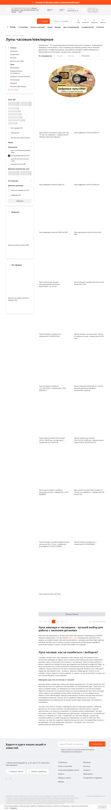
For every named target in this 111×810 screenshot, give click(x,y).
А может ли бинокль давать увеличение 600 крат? (57, 2)
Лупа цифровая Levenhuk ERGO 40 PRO (53, 232)
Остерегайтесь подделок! (92, 778)
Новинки (71, 56)
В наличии (86, 56)
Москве (34, 8)
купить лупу (73, 638)
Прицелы (13, 83)
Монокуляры (14, 68)
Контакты (86, 766)
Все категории (13, 90)
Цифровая (16, 195)
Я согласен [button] (102, 807)
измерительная (18, 164)
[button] (48, 10)
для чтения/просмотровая (20, 151)
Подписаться (97, 744)
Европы (13, 12)
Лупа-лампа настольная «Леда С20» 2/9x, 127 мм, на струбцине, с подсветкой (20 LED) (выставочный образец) (54, 135)
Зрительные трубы (17, 61)
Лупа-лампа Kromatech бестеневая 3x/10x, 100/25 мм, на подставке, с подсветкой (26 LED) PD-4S (52, 440)
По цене (60, 56)
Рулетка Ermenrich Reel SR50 (18, 245)
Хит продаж (17, 128)
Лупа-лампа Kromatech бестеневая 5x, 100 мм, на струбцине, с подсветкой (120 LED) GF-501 (89, 492)
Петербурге (15, 10)
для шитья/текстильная (20, 160)
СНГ (37, 10)
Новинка (15, 133)
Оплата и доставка (38, 27)
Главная (8, 35)
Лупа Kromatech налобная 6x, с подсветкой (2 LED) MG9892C (85, 543)
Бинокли (13, 58)
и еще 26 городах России (28, 10)
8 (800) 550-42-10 (73, 11)
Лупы (21, 35)
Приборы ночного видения (20, 76)
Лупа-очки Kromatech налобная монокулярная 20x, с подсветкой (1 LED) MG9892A (53, 492)
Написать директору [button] (38, 771)
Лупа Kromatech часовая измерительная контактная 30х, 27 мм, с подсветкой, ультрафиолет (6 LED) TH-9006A (54, 544)
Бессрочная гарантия (20, 138)
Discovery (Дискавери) (18, 86)
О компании (23, 27)
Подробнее (13, 808)
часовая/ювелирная (20, 156)
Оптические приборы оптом (68, 770)
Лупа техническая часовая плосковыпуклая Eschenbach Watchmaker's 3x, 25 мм (49, 284)
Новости (61, 774)
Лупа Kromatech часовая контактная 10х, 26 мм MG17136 (89, 283)
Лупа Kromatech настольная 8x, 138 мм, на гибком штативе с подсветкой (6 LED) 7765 (89, 336)
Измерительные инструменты (16, 72)
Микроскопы (14, 54)
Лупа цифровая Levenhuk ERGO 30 (86, 185)
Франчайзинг (88, 774)
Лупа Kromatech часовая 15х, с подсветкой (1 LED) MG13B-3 (50, 335)
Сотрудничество (88, 27)
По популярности (45, 56)
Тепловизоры (15, 80)
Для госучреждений (71, 27)
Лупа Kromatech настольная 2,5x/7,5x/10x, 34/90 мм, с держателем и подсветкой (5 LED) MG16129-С (89, 440)
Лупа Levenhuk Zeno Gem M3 (49, 594)
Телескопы (14, 51)
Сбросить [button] (19, 201)
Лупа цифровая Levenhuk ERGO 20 (51, 185)
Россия (12, 27)
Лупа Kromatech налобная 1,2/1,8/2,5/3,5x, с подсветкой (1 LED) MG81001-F (52, 388)
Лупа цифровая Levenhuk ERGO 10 (86, 133)
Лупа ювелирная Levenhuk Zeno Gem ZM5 (87, 233)
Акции (49, 27)
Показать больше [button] (71, 614)
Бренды (58, 27)
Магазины (87, 762)
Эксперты (86, 770)
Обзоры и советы (64, 778)
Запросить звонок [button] (16, 771)
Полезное (100, 27)
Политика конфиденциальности (95, 796)
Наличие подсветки (20, 190)
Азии (20, 12)
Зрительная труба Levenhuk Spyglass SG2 (18, 299)
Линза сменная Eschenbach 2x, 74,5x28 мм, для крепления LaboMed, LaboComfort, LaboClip (88, 388)
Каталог (15, 35)
